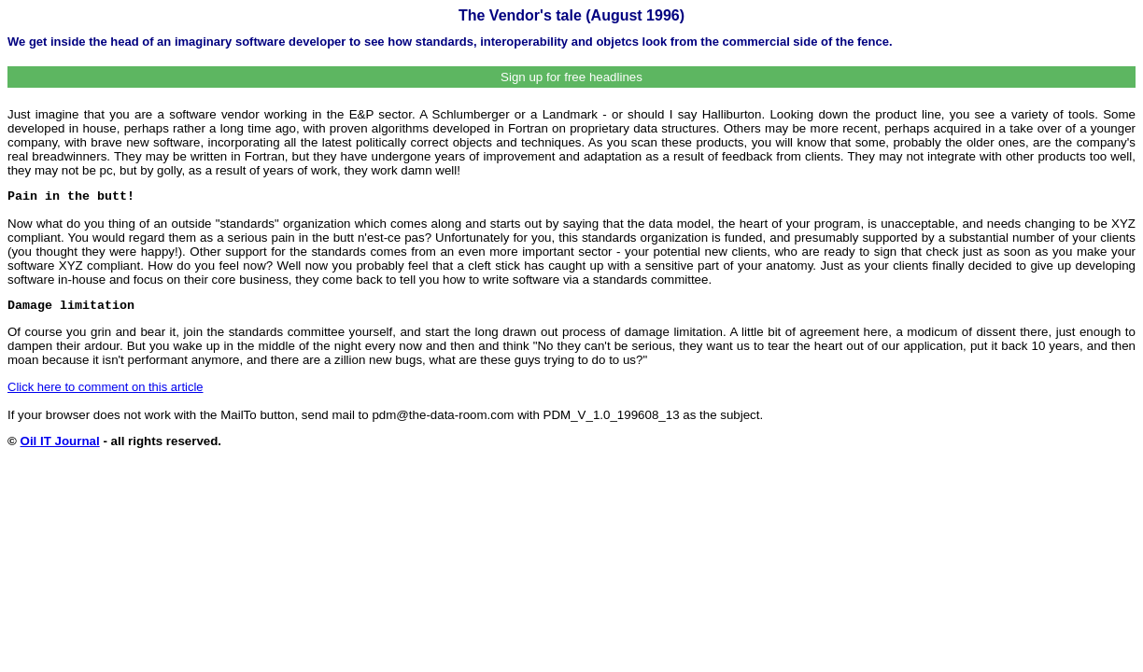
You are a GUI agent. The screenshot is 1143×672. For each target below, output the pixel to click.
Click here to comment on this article (105, 387)
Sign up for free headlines (571, 77)
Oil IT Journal (60, 441)
